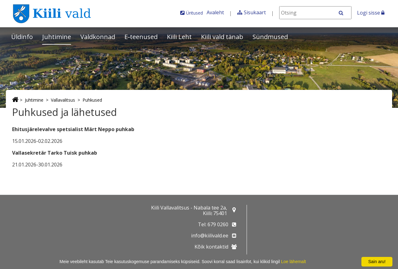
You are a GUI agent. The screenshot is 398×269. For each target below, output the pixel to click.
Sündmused (270, 37)
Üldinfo (22, 37)
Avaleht (215, 12)
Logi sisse (370, 12)
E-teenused (141, 37)
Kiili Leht (179, 37)
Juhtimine (56, 37)
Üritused (194, 13)
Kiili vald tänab (222, 37)
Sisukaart (255, 12)
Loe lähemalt (293, 261)
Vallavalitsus (63, 100)
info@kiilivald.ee (209, 235)
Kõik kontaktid (211, 246)
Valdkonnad (97, 37)
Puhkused (92, 100)
